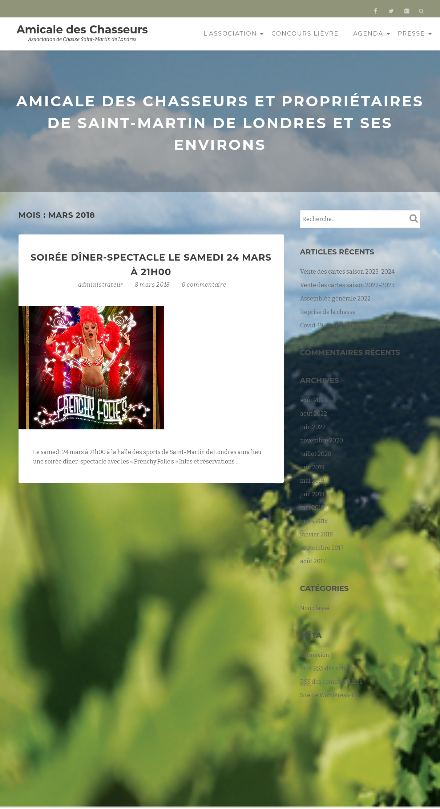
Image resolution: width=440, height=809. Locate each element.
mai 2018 (312, 507)
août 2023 (313, 400)
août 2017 (313, 561)
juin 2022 (313, 427)
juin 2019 (312, 467)
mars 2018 (314, 521)
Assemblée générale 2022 (335, 298)
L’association (230, 33)
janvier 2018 (316, 534)
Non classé (315, 608)
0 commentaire (204, 284)
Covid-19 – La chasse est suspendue (348, 325)
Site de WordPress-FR (329, 695)
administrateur (101, 284)
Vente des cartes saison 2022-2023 (347, 285)
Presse (411, 33)
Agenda (368, 33)
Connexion (314, 654)
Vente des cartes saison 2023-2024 (347, 271)
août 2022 (313, 413)
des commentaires (331, 682)
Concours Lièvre (305, 33)
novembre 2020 (321, 440)
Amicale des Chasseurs (82, 29)
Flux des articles (328, 668)
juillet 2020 (315, 453)
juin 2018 (312, 494)
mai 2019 (312, 480)
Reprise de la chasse (328, 312)
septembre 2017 (322, 547)
